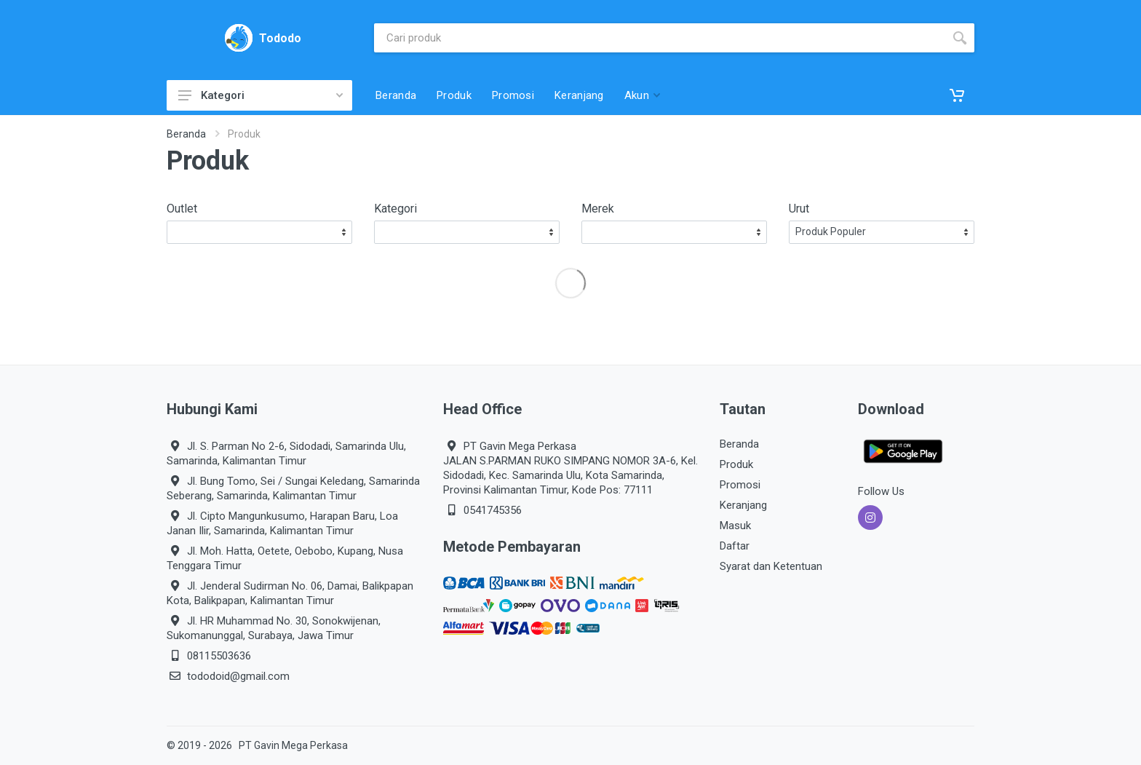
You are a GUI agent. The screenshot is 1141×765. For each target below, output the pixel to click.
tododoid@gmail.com (238, 676)
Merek (597, 208)
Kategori (260, 95)
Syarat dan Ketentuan (771, 566)
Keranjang (743, 505)
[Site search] (659, 37)
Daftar (735, 545)
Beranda (186, 134)
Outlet (182, 208)
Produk (736, 464)
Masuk (735, 525)
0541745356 (493, 510)
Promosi (740, 484)
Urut (799, 208)
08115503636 (219, 655)
